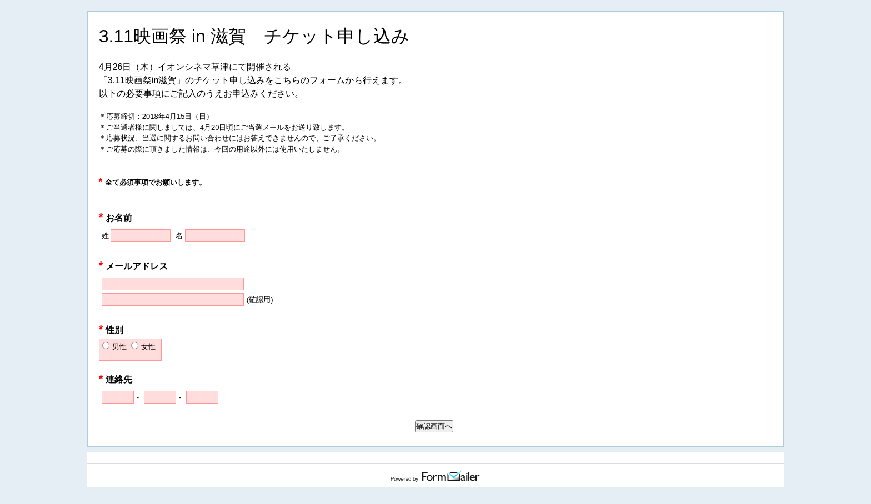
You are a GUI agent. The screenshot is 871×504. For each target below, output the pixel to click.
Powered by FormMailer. (435, 476)
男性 (119, 346)
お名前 (116, 218)
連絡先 (116, 379)
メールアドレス (133, 266)
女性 (148, 346)
